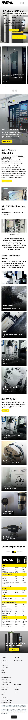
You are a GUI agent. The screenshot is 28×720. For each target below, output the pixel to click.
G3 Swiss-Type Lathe (6, 682)
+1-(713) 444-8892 (7, 700)
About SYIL (16, 687)
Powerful (11, 234)
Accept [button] (14, 717)
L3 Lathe (3, 672)
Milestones (16, 689)
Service (3, 692)
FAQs (2, 694)
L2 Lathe (3, 670)
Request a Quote (14, 30)
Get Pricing (6, 181)
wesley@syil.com (7, 702)
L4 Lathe (3, 675)
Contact (16, 692)
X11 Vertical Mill (4, 667)
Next (16, 91)
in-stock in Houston (19, 37)
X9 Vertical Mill (4, 665)
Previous (13, 91)
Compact (16, 234)
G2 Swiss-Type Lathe (6, 679)
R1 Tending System (18, 660)
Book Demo (4, 689)
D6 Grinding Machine (6, 677)
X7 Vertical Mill (4, 663)
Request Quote (5, 687)
